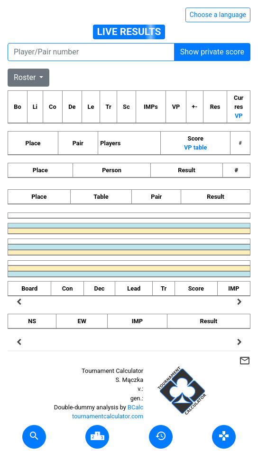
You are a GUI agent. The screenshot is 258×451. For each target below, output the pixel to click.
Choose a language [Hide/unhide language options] (218, 14)
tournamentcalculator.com (107, 416)
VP (239, 115)
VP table (195, 147)
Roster (25, 77)
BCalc (135, 407)
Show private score (212, 51)
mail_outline (244, 360)
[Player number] (91, 52)
